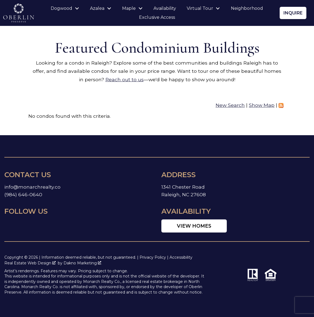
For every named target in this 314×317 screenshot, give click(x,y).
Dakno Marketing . (83, 263)
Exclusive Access (157, 17)
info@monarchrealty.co (32, 187)
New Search (230, 105)
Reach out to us (124, 79)
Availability (164, 8)
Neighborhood (247, 8)
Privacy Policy (153, 257)
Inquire (293, 13)
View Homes (194, 226)
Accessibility (181, 257)
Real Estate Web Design (30, 263)
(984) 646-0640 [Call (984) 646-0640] (23, 194)
